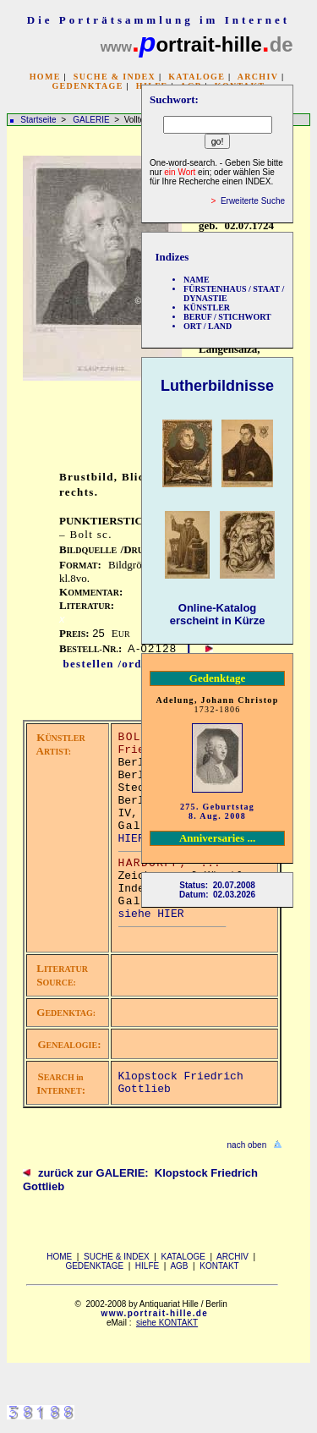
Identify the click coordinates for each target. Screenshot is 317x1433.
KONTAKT (218, 1266)
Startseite (38, 119)
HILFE (147, 1266)
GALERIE (92, 119)
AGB (179, 1266)
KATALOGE (196, 76)
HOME (45, 76)
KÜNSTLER (206, 307)
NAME (196, 279)
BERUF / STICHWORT (227, 316)
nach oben (247, 1145)
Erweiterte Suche (253, 201)
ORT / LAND (207, 326)
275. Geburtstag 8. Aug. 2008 (217, 811)
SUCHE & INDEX (115, 76)
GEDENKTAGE (87, 86)
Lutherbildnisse (217, 385)
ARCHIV (258, 76)
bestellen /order (108, 663)
